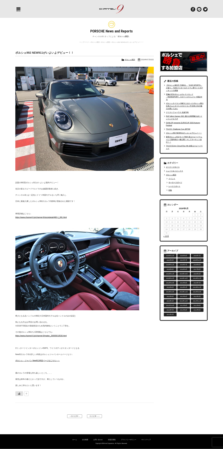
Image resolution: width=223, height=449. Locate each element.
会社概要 (85, 440)
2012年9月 (170, 296)
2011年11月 (197, 301)
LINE (199, 9)
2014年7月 (197, 283)
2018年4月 (183, 269)
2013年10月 (170, 292)
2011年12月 (184, 301)
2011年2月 (170, 314)
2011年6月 (183, 310)
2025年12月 (170, 255)
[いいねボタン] (19, 393)
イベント (171, 179)
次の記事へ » (94, 416)
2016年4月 (197, 274)
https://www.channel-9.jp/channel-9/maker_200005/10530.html (41, 336)
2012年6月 (183, 296)
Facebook (193, 9)
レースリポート (174, 186)
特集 (170, 190)
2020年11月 (170, 264)
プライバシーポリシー (128, 440)
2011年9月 (183, 305)
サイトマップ (146, 440)
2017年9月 (197, 269)
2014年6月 (170, 287)
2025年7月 (197, 255)
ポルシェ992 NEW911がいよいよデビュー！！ (184, 133)
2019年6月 (197, 264)
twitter (205, 9)
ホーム (74, 440)
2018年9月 (170, 269)
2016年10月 (184, 274)
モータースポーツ (175, 182)
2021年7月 (183, 260)
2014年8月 (183, 283)
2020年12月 (197, 260)
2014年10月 (170, 283)
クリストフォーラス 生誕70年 (177, 112)
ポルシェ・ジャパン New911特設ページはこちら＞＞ (37, 360)
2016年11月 (170, 274)
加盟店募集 (112, 440)
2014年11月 (197, 278)
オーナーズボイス (173, 167)
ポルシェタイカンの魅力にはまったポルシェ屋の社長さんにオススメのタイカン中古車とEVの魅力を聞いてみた (184, 106)
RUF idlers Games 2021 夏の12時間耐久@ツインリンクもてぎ (184, 117)
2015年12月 (170, 278)
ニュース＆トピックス (174, 171)
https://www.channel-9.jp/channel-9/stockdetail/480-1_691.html (41, 217)
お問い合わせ (98, 440)
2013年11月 (197, 287)
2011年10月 (170, 305)
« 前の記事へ (75, 416)
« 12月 (166, 236)
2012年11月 (184, 292)
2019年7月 (183, 264)
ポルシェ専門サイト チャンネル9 (111, 9)
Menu (18, 9)
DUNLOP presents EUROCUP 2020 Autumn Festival (183, 124)
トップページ (84, 42)
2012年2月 (197, 296)
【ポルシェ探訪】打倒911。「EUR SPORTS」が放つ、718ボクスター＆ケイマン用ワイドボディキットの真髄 (184, 87)
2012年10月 (197, 292)
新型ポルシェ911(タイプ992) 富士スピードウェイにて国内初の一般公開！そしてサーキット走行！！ (184, 139)
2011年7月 (170, 310)
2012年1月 (170, 301)
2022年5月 (170, 260)
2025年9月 (183, 255)
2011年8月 (197, 305)
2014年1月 (183, 287)
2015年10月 (184, 278)
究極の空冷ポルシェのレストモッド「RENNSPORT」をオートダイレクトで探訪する (184, 97)
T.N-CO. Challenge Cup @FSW (178, 129)
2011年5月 (197, 310)
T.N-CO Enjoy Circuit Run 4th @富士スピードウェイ (184, 147)
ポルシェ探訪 (95, 42)
